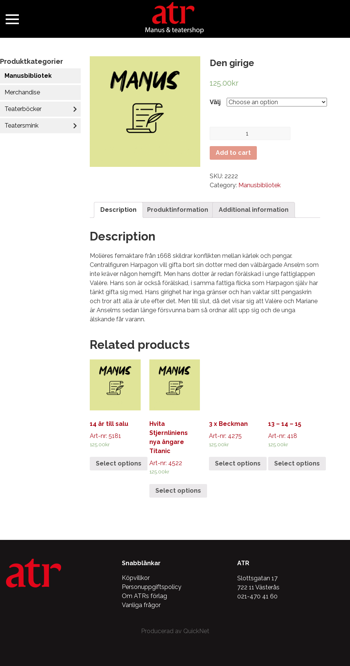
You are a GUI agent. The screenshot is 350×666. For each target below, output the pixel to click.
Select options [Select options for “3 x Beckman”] (238, 463)
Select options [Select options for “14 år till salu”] (118, 463)
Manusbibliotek (28, 75)
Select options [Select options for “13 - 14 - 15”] (297, 463)
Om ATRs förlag (144, 596)
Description (118, 209)
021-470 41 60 (257, 596)
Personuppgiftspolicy (151, 586)
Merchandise (22, 92)
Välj (215, 102)
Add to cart (233, 152)
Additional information (254, 209)
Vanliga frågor (141, 605)
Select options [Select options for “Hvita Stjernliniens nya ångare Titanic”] (178, 490)
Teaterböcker (23, 109)
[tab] (118, 210)
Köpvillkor (136, 577)
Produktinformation (177, 209)
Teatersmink (21, 125)
